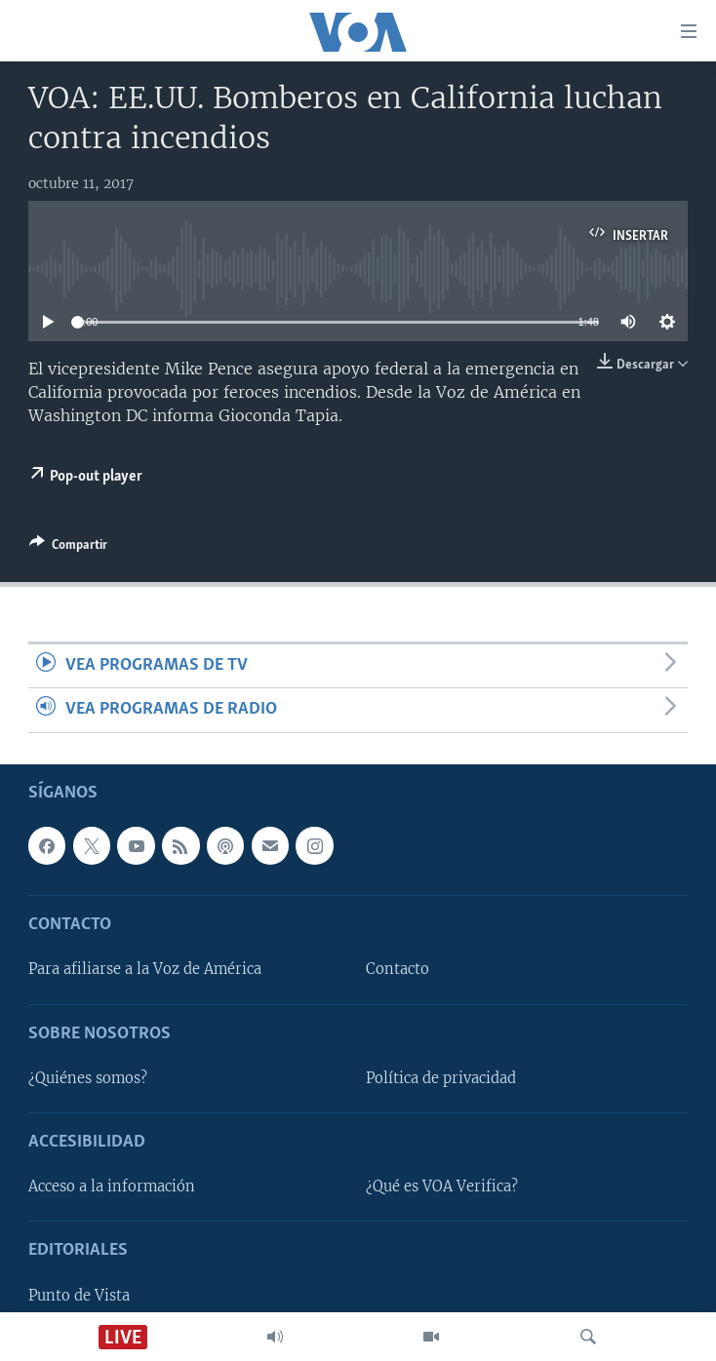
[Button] (68, 547)
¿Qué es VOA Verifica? (442, 1186)
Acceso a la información (111, 1186)
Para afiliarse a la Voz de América (144, 969)
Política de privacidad (441, 1078)
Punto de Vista (79, 1294)
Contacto (397, 969)
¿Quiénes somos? (87, 1078)
